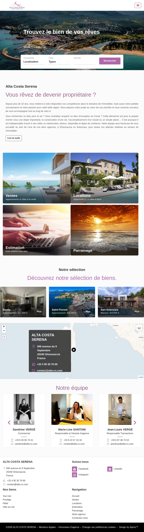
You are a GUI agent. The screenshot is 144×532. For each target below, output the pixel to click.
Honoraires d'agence (69, 527)
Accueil (17, 5)
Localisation (28, 58)
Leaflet (141, 377)
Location (41, 47)
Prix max (77, 58)
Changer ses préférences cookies (99, 527)
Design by (128, 527)
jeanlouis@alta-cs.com (122, 444)
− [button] (4, 331)
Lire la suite (13, 138)
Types (51, 58)
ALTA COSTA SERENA (18, 461)
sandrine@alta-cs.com (26, 444)
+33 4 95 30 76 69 (47, 364)
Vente (26, 47)
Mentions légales (47, 527)
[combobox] (34, 62)
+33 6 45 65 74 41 (24, 440)
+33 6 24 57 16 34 (73, 440)
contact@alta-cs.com (49, 370)
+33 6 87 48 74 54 (120, 440)
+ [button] (4, 327)
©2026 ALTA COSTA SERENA (21, 527)
